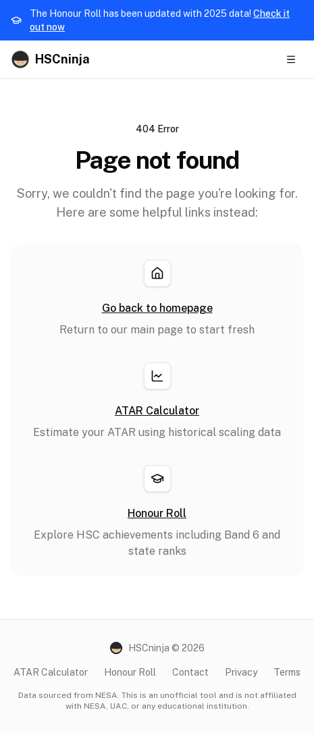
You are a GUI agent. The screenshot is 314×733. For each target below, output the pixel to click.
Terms (286, 672)
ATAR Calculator (51, 672)
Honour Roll (130, 672)
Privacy (241, 672)
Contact (190, 672)
